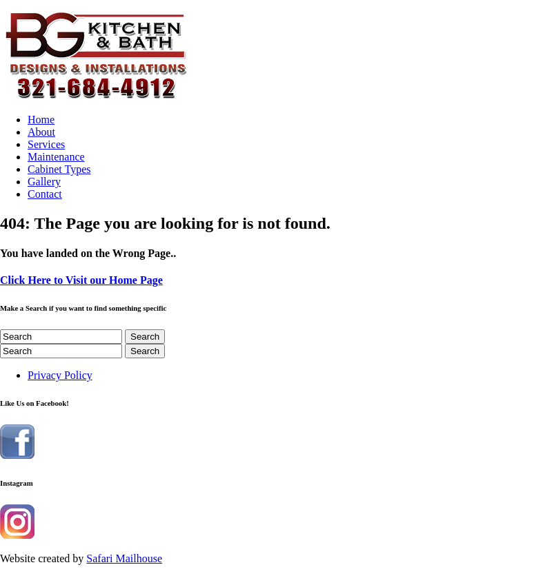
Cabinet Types (59, 169)
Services (46, 144)
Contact (45, 194)
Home (41, 119)
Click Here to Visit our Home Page (81, 280)
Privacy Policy (60, 375)
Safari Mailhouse (124, 558)
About (41, 132)
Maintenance (56, 157)
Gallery (44, 181)
